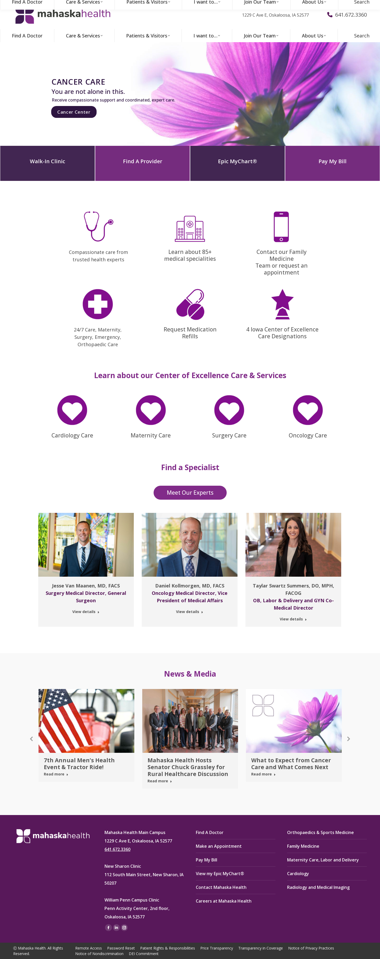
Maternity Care (151, 435)
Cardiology (298, 873)
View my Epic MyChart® (220, 873)
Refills (190, 336)
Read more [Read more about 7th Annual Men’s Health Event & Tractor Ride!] (56, 774)
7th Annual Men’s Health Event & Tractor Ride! (79, 763)
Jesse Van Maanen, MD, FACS (86, 585)
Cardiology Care (72, 435)
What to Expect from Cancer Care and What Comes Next (291, 763)
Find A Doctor (210, 832)
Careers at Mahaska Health (223, 901)
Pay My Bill (206, 860)
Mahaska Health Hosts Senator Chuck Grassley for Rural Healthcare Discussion (188, 767)
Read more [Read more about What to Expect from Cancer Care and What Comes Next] (263, 774)
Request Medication (190, 329)
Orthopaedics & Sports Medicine (320, 832)
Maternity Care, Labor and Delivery (323, 860)
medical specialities (190, 258)
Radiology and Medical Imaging (318, 887)
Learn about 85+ (190, 252)
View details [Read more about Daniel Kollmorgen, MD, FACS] (189, 611)
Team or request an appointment (281, 269)
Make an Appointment (219, 846)
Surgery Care (229, 435)
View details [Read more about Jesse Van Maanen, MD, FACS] (85, 611)
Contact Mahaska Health (221, 887)
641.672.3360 (117, 849)
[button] (31, 739)
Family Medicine (303, 846)
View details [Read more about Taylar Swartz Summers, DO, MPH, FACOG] (293, 619)
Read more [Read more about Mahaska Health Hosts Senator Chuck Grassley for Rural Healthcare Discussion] (160, 781)
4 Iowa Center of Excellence (282, 329)
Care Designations (282, 336)
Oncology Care (308, 435)
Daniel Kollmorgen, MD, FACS (189, 585)
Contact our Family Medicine (281, 255)
